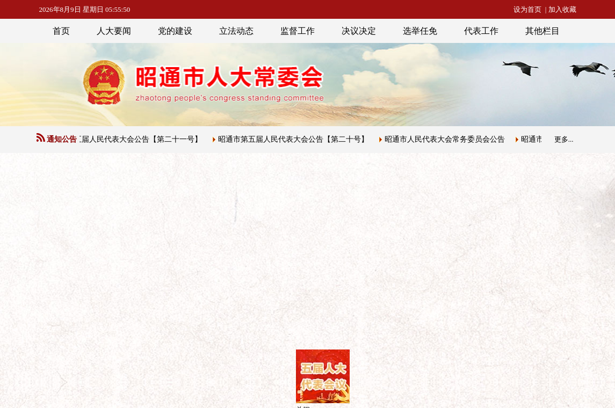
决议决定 (359, 30)
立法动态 (236, 30)
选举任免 (420, 30)
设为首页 (527, 9)
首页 (61, 30)
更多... (564, 139)
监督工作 (297, 30)
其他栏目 (542, 30)
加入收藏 (562, 9)
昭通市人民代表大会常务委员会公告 (446, 139)
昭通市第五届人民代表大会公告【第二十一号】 (125, 139)
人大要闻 (114, 30)
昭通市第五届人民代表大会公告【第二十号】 (295, 139)
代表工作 (481, 30)
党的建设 (175, 30)
